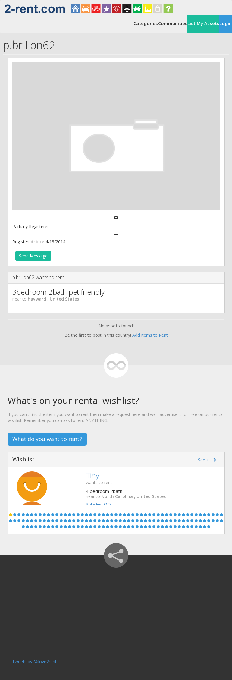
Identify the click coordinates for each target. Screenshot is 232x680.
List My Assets (203, 23)
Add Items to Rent (150, 335)
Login (225, 23)
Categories (145, 23)
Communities (172, 23)
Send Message (33, 256)
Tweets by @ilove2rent (34, 661)
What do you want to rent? (47, 438)
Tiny (92, 475)
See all (207, 460)
